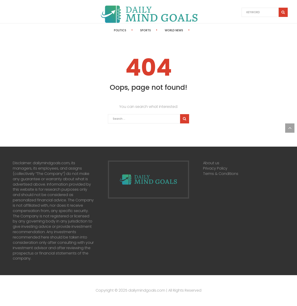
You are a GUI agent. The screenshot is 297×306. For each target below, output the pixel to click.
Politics (107, 30)
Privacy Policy (215, 168)
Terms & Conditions (220, 173)
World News (161, 30)
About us (211, 163)
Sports (133, 30)
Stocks (190, 30)
